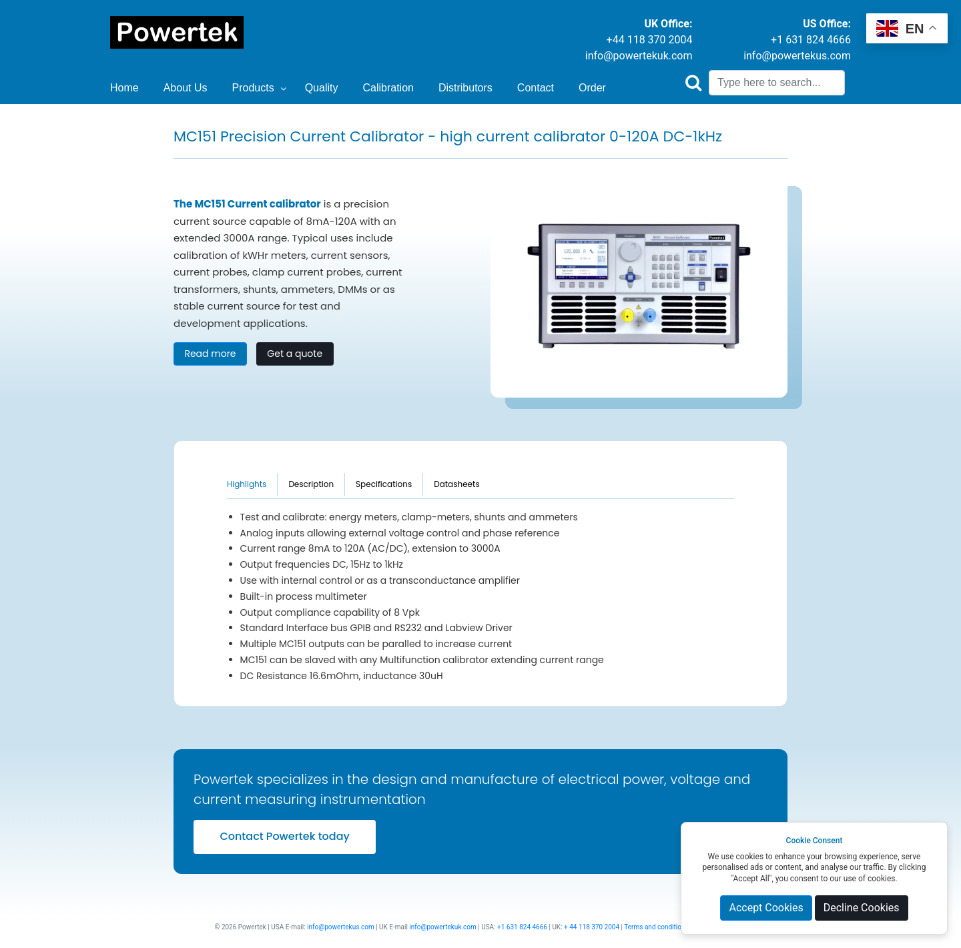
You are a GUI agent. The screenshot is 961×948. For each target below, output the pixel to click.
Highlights (246, 484)
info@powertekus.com (797, 55)
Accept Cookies (766, 907)
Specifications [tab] (384, 484)
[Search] (777, 82)
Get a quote (294, 353)
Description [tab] (311, 484)
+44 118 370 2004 (650, 39)
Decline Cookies (862, 907)
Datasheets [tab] (457, 484)
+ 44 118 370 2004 (591, 927)
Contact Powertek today (284, 836)
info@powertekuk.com (639, 55)
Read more (210, 353)
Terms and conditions (656, 927)
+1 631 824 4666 (811, 39)
